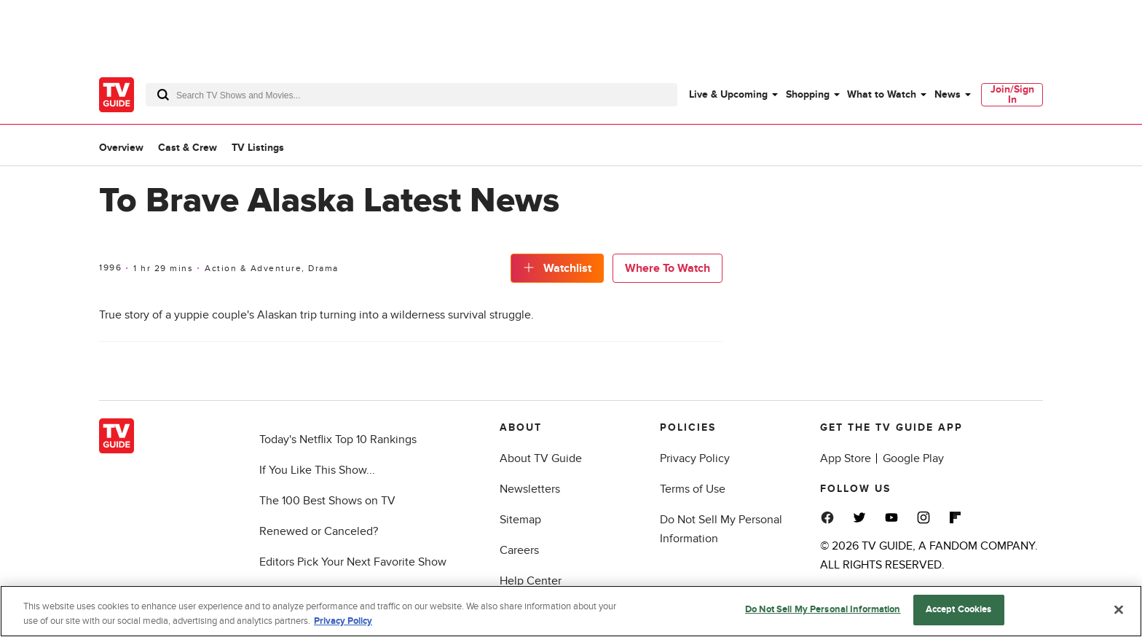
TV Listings (258, 147)
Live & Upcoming (728, 94)
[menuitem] (732, 95)
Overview (121, 147)
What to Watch (881, 94)
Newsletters (530, 489)
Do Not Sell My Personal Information (823, 611)
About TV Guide (541, 458)
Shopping (808, 94)
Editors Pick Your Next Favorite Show (352, 562)
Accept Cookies (959, 611)
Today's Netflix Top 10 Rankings (338, 439)
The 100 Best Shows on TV (327, 500)
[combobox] (411, 94)
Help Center (531, 581)
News (947, 94)
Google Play (913, 458)
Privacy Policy (695, 458)
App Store (845, 458)
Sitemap (520, 519)
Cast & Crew (187, 147)
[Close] (1119, 610)
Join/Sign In (1012, 94)
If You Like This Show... (317, 470)
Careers (519, 550)
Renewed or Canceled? (318, 531)
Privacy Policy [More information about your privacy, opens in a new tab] (343, 622)
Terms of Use (692, 489)
